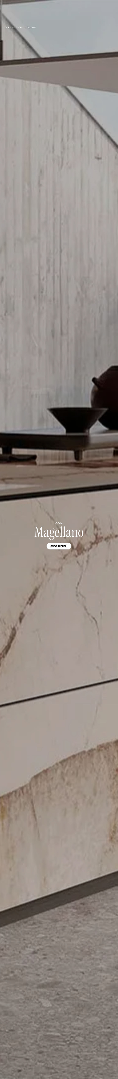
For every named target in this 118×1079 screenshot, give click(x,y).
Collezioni (16, 27)
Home (6, 27)
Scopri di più (58, 546)
